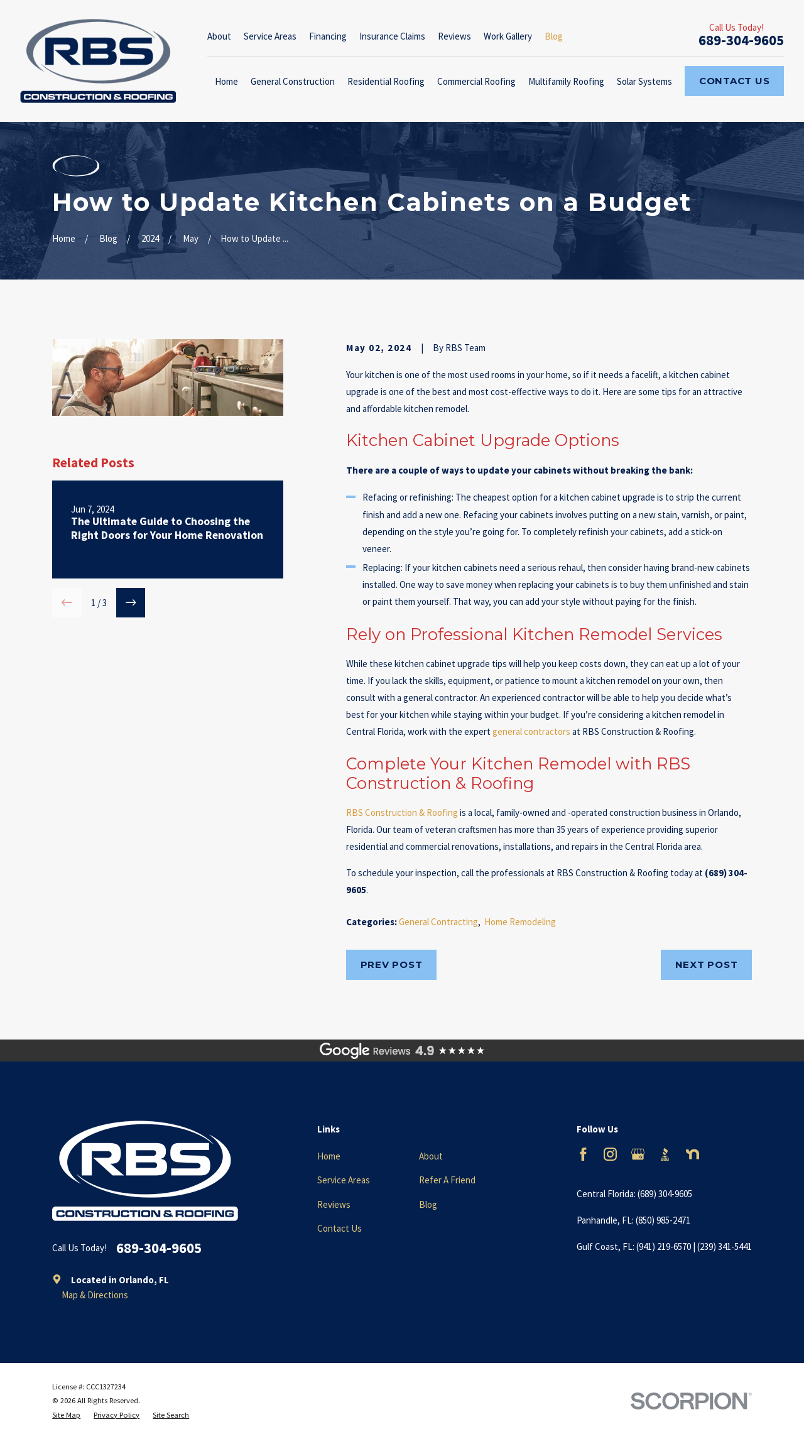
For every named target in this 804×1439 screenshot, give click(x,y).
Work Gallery (508, 36)
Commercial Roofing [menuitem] (476, 81)
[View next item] (131, 602)
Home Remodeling (520, 922)
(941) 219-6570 (663, 1246)
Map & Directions (95, 1295)
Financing (328, 36)
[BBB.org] (664, 1154)
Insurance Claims (392, 36)
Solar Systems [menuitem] (644, 81)
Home (328, 1156)
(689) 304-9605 (665, 1194)
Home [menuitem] (226, 81)
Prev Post (392, 964)
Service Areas (270, 36)
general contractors (531, 731)
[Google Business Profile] (637, 1154)
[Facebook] (583, 1154)
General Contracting (438, 922)
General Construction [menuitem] (293, 81)
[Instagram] (610, 1154)
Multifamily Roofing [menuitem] (566, 81)
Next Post (706, 964)
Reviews (454, 36)
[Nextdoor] (692, 1154)
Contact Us (734, 81)
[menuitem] (66, 1415)
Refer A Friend (447, 1180)
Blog (554, 36)
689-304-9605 (741, 40)
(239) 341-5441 (724, 1246)
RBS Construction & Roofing (402, 812)
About (219, 36)
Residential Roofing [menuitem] (386, 81)
